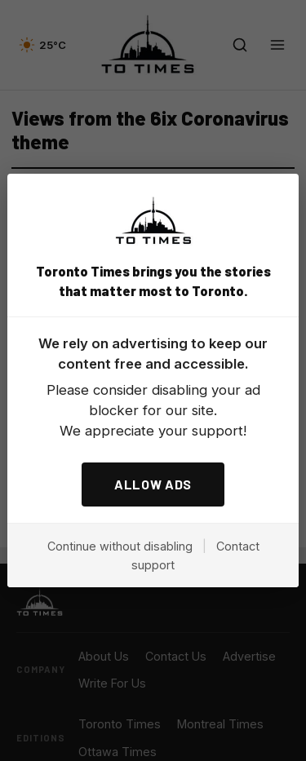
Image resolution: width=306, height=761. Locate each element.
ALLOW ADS (153, 484)
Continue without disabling (120, 546)
